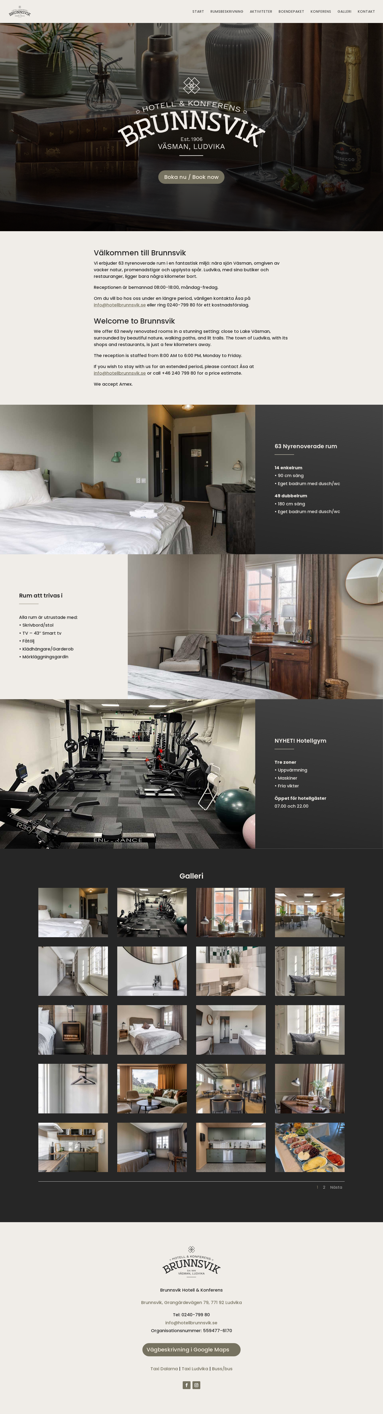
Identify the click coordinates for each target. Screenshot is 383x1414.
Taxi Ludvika (195, 1369)
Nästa (336, 1187)
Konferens (321, 12)
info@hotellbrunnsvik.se (120, 373)
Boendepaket (291, 12)
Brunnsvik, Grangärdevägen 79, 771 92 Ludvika (191, 1302)
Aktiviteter (261, 12)
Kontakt (366, 12)
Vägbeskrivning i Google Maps (188, 1349)
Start (198, 12)
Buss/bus (222, 1369)
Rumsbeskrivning (227, 12)
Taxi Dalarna (164, 1369)
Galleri (344, 12)
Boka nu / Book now (191, 177)
